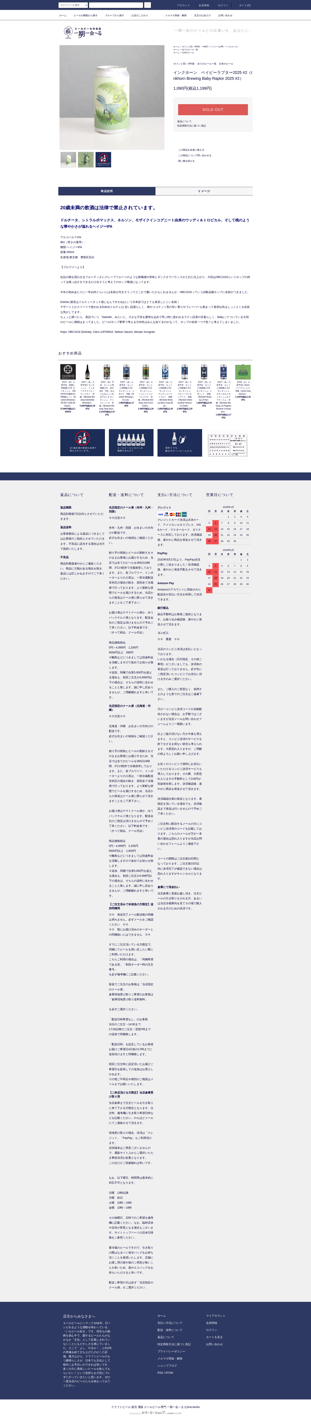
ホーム (62, 15)
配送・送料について (169, 1330)
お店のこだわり (137, 15)
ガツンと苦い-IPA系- (191, 47)
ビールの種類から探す (83, 15)
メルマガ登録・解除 (173, 15)
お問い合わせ (222, 15)
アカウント (181, 5)
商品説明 (107, 191)
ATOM (169, 1372)
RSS (160, 1372)
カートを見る (214, 1337)
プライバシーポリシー (171, 1351)
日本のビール (188, 52)
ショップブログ (167, 1365)
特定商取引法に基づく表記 (191, 125)
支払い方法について (169, 1322)
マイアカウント (216, 1315)
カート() (242, 5)
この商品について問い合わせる (192, 155)
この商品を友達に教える (188, 149)
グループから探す (112, 15)
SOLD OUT (213, 110)
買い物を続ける (184, 161)
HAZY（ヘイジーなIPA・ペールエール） (221, 47)
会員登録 (201, 5)
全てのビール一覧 (190, 50)
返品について (184, 121)
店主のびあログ (200, 15)
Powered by (155, 1413)
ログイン (220, 5)
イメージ (204, 191)
